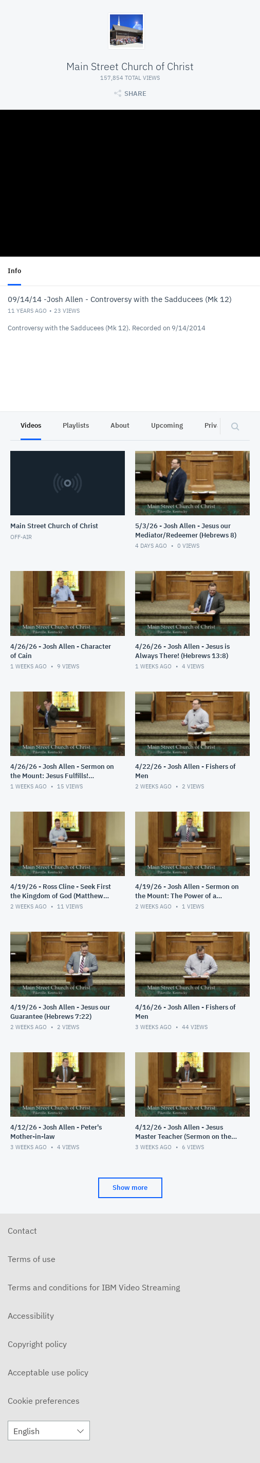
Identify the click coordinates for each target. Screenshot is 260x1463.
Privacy (216, 425)
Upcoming (167, 425)
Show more (130, 1187)
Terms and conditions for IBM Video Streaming (94, 1287)
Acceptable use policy (48, 1372)
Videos (31, 425)
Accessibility (31, 1315)
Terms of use (31, 1259)
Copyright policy (37, 1344)
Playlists (76, 425)
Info (14, 270)
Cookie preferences (44, 1400)
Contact (22, 1230)
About (119, 425)
